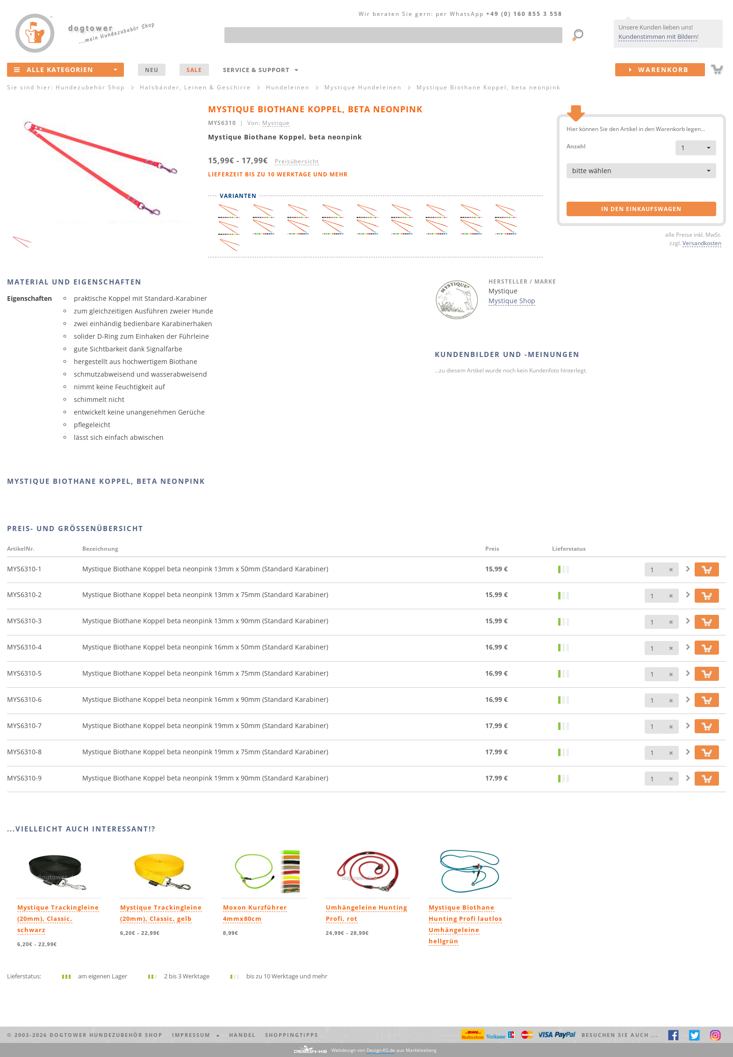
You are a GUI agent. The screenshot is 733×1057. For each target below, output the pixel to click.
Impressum (196, 1034)
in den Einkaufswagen (641, 209)
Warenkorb (667, 69)
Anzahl (576, 145)
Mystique (276, 122)
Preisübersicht (297, 161)
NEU (151, 69)
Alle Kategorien (65, 69)
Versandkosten (702, 243)
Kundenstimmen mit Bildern (657, 36)
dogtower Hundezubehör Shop (106, 1034)
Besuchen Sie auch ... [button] (620, 1034)
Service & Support (260, 70)
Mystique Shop (512, 300)
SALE (194, 69)
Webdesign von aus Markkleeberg (383, 1050)
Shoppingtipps (291, 1034)
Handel (242, 1034)
